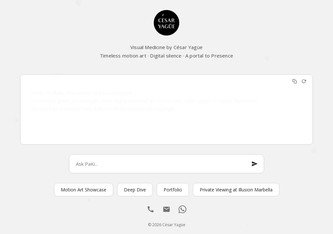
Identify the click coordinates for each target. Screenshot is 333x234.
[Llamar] (150, 210)
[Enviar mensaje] (254, 163)
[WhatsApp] (182, 210)
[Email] (166, 210)
